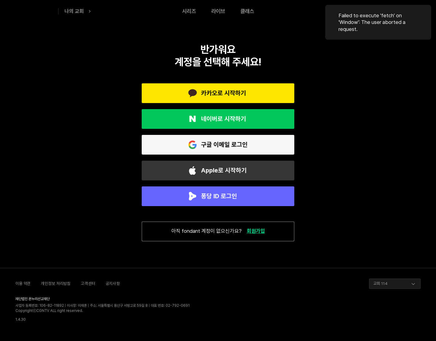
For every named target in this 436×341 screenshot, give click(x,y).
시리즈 (189, 11)
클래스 (247, 11)
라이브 (218, 11)
